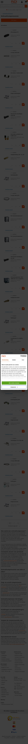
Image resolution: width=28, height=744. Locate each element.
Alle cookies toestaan (14, 383)
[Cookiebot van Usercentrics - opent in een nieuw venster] (20, 356)
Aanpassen (14, 387)
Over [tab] (23, 359)
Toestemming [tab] (5, 359)
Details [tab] (14, 359)
